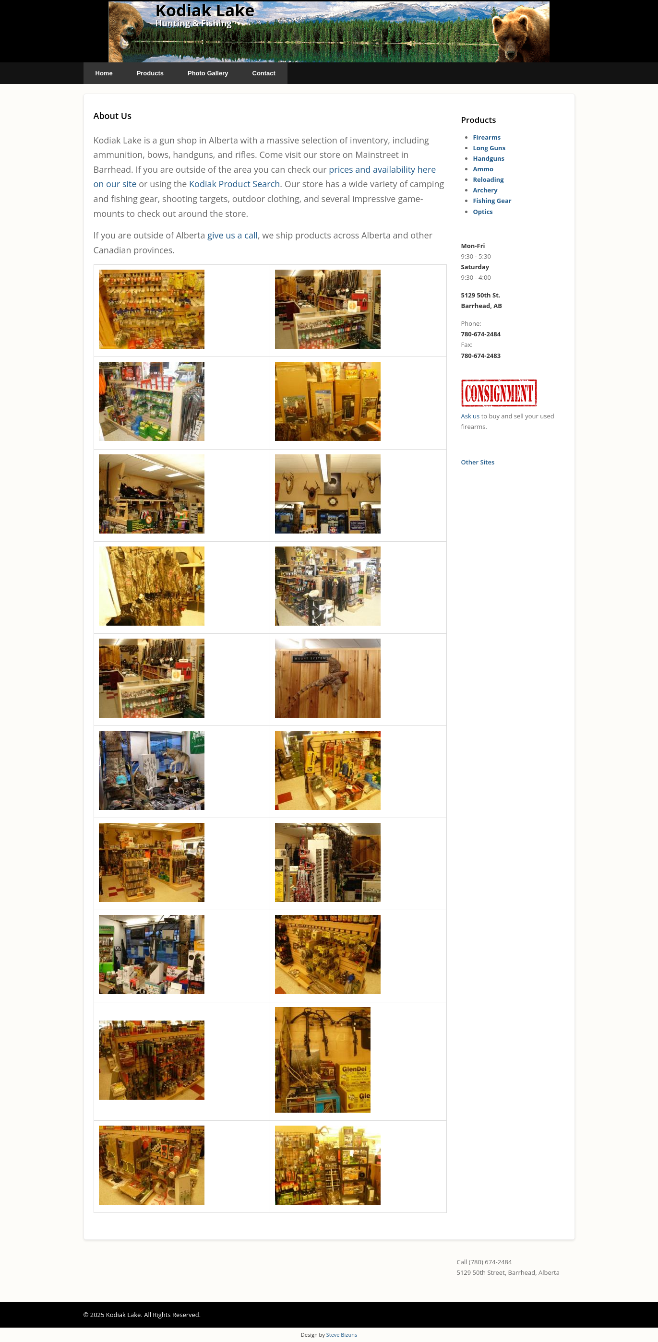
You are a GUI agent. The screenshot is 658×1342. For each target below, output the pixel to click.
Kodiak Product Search (234, 184)
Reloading (488, 179)
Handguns (488, 158)
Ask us (470, 416)
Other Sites (477, 462)
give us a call (232, 235)
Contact (263, 73)
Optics (482, 211)
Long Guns (489, 147)
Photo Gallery (208, 73)
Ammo (483, 169)
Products (150, 73)
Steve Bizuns (341, 1334)
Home (104, 73)
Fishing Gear (492, 200)
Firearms (487, 137)
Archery (485, 190)
